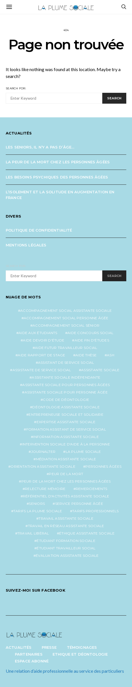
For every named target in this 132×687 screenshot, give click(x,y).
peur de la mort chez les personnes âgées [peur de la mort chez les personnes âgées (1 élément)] (66, 481)
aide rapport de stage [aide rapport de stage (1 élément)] (41, 355)
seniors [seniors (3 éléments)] (37, 503)
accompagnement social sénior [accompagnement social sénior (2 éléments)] (66, 325)
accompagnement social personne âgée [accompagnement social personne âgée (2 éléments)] (66, 318)
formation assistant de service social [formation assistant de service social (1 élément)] (66, 429)
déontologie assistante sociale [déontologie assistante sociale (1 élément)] (66, 407)
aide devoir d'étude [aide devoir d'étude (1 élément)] (43, 340)
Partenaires (29, 654)
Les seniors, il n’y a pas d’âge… (40, 147)
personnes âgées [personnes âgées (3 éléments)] (103, 466)
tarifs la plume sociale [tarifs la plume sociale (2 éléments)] (37, 511)
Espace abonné (32, 661)
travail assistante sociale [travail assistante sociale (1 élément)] (66, 518)
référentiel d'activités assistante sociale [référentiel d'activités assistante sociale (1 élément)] (66, 496)
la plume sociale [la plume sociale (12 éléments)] (83, 451)
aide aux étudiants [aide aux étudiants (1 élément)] (38, 333)
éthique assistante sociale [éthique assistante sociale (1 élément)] (87, 533)
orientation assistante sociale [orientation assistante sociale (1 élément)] (43, 466)
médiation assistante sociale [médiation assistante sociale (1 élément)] (66, 459)
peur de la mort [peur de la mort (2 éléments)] (66, 474)
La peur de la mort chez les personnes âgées (58, 162)
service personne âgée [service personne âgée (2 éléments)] (79, 503)
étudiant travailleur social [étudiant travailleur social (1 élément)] (66, 548)
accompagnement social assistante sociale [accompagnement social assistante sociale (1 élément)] (66, 310)
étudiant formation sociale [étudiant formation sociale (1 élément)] (66, 541)
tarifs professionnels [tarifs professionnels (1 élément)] (95, 511)
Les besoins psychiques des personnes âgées (57, 177)
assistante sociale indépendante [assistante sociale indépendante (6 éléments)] (66, 377)
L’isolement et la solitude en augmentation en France (60, 195)
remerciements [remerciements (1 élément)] (91, 489)
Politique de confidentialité (39, 230)
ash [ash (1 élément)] (110, 355)
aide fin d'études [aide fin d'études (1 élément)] (92, 340)
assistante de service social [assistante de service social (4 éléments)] (42, 370)
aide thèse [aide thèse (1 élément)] (86, 355)
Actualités (19, 647)
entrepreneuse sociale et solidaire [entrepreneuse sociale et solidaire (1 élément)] (66, 414)
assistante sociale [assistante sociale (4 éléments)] (100, 370)
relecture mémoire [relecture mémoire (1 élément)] (45, 489)
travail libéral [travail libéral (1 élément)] (33, 533)
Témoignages (82, 647)
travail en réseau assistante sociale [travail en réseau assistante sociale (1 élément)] (66, 526)
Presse (49, 647)
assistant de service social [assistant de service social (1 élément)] (66, 362)
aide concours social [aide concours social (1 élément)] (90, 333)
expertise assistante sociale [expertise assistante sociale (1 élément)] (66, 422)
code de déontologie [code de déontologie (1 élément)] (66, 399)
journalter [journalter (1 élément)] (43, 451)
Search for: (16, 88)
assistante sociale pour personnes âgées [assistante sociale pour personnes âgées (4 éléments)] (66, 385)
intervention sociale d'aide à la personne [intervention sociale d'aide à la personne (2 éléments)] (66, 444)
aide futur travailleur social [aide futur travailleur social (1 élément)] (66, 347)
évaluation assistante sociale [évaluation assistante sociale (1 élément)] (67, 555)
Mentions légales (26, 245)
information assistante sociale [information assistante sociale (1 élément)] (66, 437)
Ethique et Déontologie (80, 654)
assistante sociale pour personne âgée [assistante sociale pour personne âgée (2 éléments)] (66, 392)
